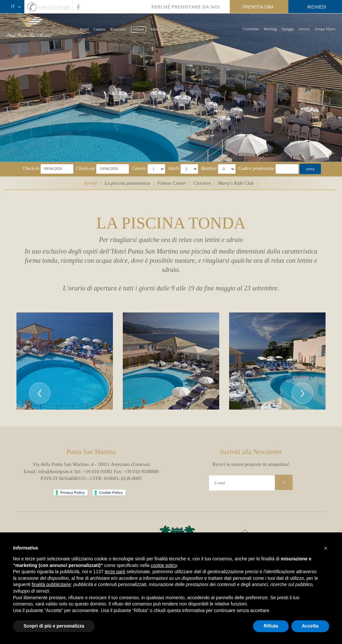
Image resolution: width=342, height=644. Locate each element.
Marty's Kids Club (236, 183)
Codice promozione (256, 168)
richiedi (316, 7)
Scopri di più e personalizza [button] (54, 626)
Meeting (270, 29)
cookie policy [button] (164, 565)
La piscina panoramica (127, 183)
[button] (39, 361)
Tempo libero (324, 29)
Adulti (173, 168)
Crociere (202, 183)
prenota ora (258, 7)
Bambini (209, 168)
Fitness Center (171, 183)
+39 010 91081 (54, 7)
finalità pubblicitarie (51, 584)
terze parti (115, 571)
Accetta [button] (310, 626)
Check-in (31, 168)
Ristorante (118, 29)
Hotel (84, 29)
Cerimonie (251, 29)
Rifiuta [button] (271, 626)
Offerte (138, 29)
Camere (99, 29)
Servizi (304, 29)
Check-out (85, 168)
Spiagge (287, 29)
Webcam (158, 29)
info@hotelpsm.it (55, 471)
